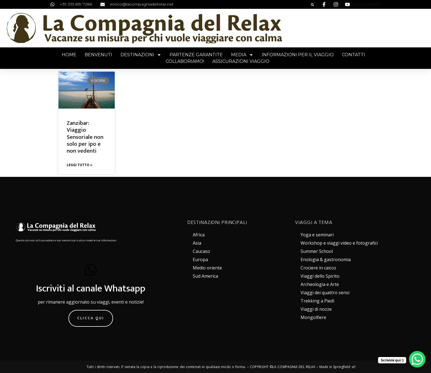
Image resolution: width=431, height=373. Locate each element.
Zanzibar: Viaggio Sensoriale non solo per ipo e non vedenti (85, 137)
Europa (200, 259)
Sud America (205, 276)
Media (242, 55)
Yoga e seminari (317, 235)
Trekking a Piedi (317, 301)
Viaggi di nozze (316, 309)
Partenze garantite (196, 54)
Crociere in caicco (318, 268)
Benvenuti (98, 54)
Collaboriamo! (185, 61)
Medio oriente (207, 268)
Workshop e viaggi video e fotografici (339, 243)
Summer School (317, 251)
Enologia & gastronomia (326, 259)
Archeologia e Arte (320, 284)
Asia (197, 243)
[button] (312, 5)
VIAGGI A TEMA (313, 222)
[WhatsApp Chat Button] (417, 359)
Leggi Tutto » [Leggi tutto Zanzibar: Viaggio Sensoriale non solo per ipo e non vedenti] (79, 165)
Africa (199, 235)
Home (69, 54)
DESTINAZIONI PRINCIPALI (217, 222)
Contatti (353, 54)
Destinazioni (141, 55)
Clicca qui (90, 318)
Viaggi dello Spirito (320, 276)
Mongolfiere (313, 317)
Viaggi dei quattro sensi (325, 293)
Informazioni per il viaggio (298, 54)
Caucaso (201, 251)
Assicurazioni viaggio (240, 61)
